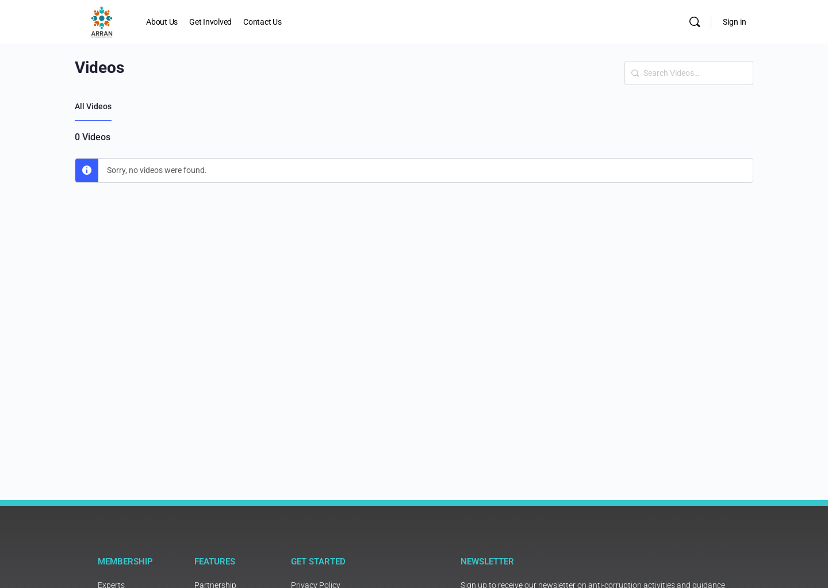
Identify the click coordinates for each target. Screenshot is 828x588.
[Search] (694, 22)
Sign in (734, 21)
